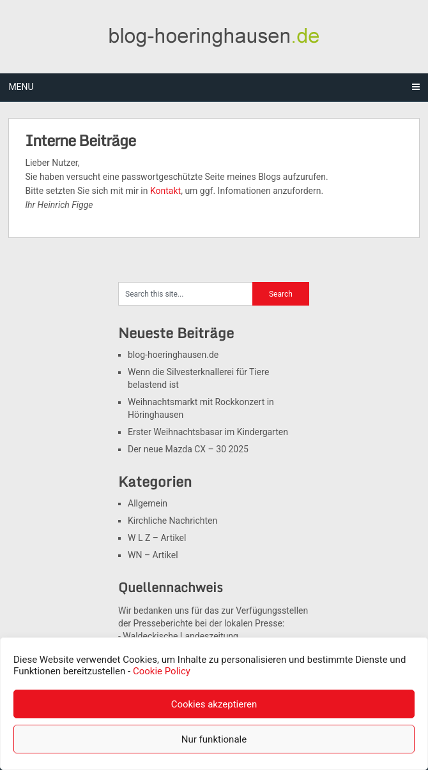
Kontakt (165, 191)
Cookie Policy (161, 671)
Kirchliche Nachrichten (172, 520)
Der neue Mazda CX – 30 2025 (188, 449)
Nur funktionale (214, 739)
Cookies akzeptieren (214, 704)
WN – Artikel (153, 555)
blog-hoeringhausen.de (173, 355)
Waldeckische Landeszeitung (180, 636)
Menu (20, 87)
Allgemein (147, 503)
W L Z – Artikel (157, 538)
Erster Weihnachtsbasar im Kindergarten (208, 432)
